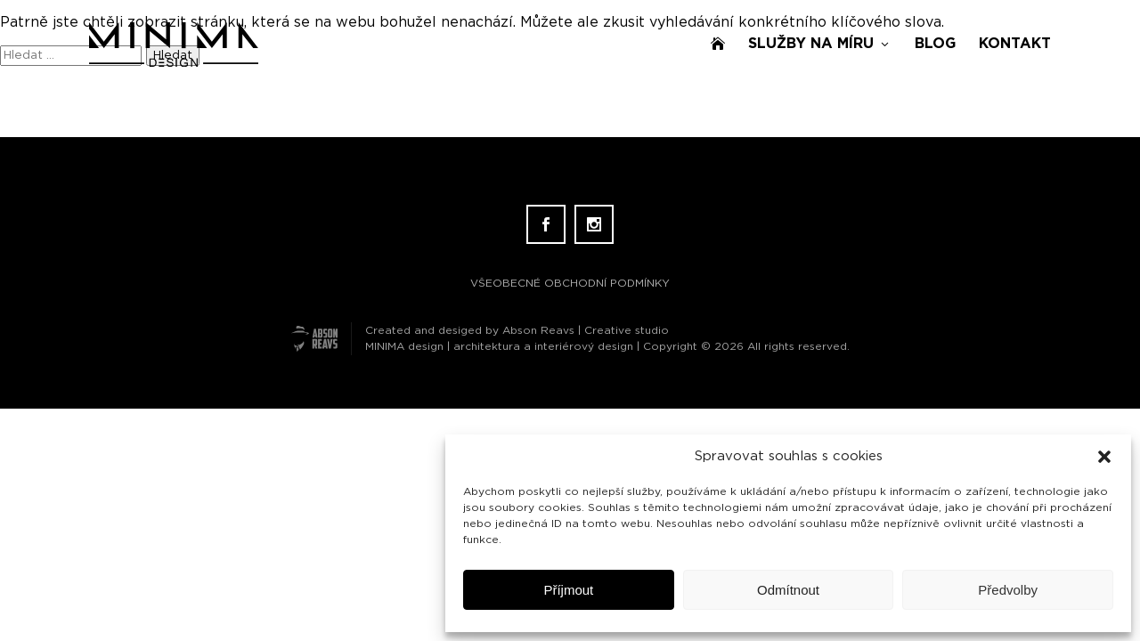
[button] (1104, 457)
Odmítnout (788, 589)
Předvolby (1008, 589)
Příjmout (568, 589)
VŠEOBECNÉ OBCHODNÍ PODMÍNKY (570, 283)
